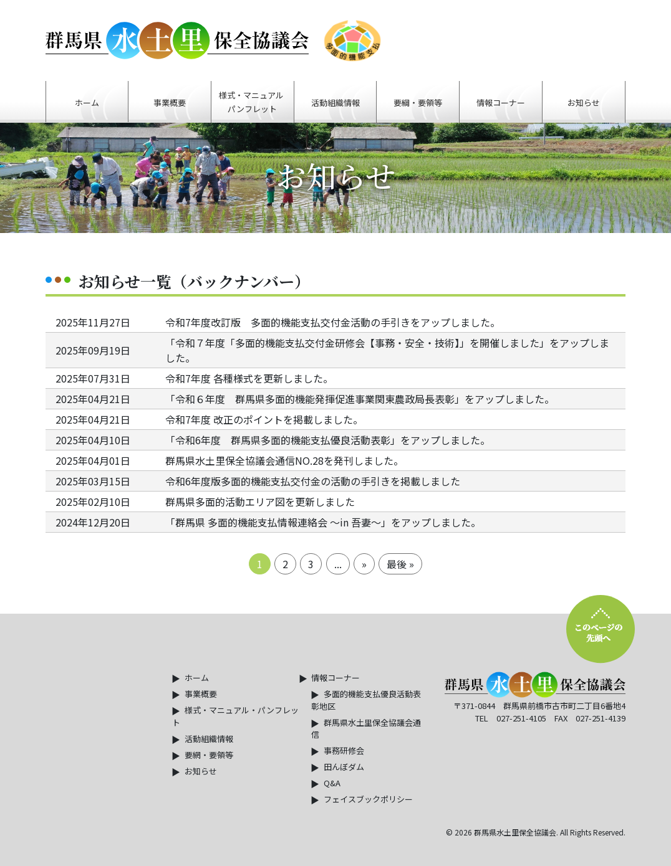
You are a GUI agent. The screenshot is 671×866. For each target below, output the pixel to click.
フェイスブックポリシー (368, 799)
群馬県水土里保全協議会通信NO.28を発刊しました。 (284, 460)
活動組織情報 (209, 739)
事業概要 (201, 694)
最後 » (400, 563)
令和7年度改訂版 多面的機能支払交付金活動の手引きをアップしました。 (332, 322)
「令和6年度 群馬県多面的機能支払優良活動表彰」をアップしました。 (327, 439)
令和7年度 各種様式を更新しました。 (249, 378)
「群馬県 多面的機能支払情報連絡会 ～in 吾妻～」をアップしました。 (323, 522)
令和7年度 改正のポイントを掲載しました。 (264, 419)
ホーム (197, 677)
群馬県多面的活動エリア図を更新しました (260, 501)
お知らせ (201, 771)
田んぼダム (344, 767)
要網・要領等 (209, 755)
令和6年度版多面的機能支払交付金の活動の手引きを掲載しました (312, 480)
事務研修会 (344, 750)
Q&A (332, 783)
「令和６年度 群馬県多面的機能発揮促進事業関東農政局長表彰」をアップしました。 (359, 398)
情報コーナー (335, 677)
